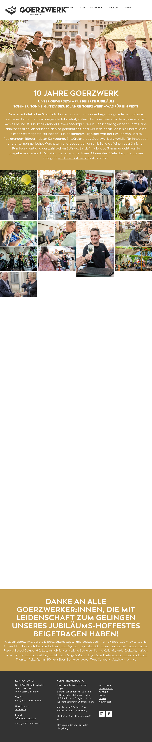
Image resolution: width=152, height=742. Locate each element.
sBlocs (61, 659)
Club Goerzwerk (66, 8)
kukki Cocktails (126, 650)
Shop (115, 642)
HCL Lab (41, 650)
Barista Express (44, 642)
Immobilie (49, 8)
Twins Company (100, 659)
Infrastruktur (96, 8)
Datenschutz (106, 688)
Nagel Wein (94, 655)
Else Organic (69, 646)
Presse (102, 695)
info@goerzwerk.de (25, 718)
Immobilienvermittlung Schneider (71, 650)
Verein (102, 698)
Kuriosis (143, 650)
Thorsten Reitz (26, 659)
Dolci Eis (41, 646)
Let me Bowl (33, 655)
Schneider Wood (78, 659)
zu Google (20, 709)
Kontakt (128, 8)
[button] (18, 182)
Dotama (54, 646)
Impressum (105, 685)
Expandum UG (89, 646)
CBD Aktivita (128, 642)
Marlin (83, 8)
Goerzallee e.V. (36, 14)
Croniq (142, 642)
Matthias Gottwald (73, 158)
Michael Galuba (23, 650)
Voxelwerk (118, 659)
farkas (105, 646)
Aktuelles (113, 8)
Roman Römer (46, 659)
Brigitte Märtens (54, 655)
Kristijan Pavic (112, 655)
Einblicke (34, 8)
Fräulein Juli (118, 646)
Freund (132, 646)
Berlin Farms (101, 642)
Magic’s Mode (76, 655)
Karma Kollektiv (104, 650)
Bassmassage (64, 642)
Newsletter (105, 701)
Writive (131, 659)
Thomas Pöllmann (135, 655)
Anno (28, 642)
